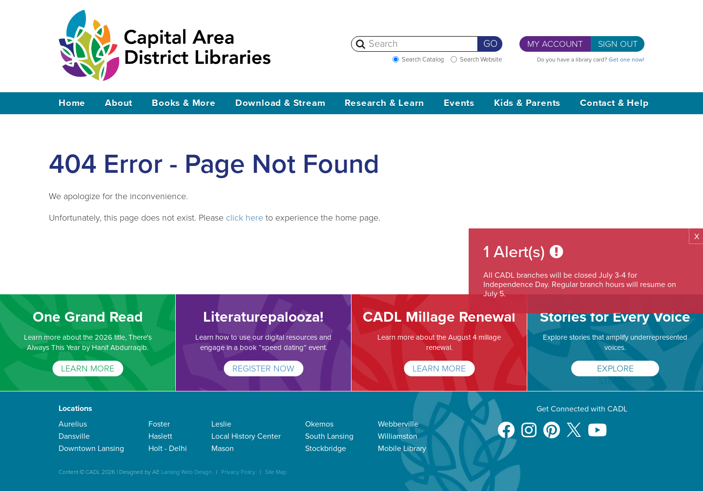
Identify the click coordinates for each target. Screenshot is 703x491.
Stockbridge (325, 448)
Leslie (221, 424)
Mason (222, 448)
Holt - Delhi (167, 448)
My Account (555, 44)
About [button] (118, 103)
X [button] (696, 237)
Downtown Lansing (91, 448)
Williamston (397, 436)
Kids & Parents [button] (527, 103)
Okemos (319, 424)
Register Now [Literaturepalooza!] (263, 368)
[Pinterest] (551, 425)
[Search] (414, 44)
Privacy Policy (238, 472)
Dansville (74, 436)
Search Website (481, 59)
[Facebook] (506, 425)
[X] (574, 425)
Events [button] (459, 103)
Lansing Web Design (186, 472)
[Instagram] (529, 425)
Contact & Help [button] (614, 103)
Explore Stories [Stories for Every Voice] (615, 369)
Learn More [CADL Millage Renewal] (439, 368)
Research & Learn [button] (384, 103)
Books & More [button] (184, 103)
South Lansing (329, 436)
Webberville (398, 424)
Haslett (160, 436)
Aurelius (73, 424)
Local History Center (246, 436)
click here (244, 217)
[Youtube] (597, 425)
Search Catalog (423, 59)
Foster (159, 424)
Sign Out (618, 44)
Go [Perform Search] (490, 44)
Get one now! (626, 59)
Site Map (276, 472)
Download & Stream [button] (280, 103)
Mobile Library (402, 448)
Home (72, 103)
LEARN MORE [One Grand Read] (87, 368)
